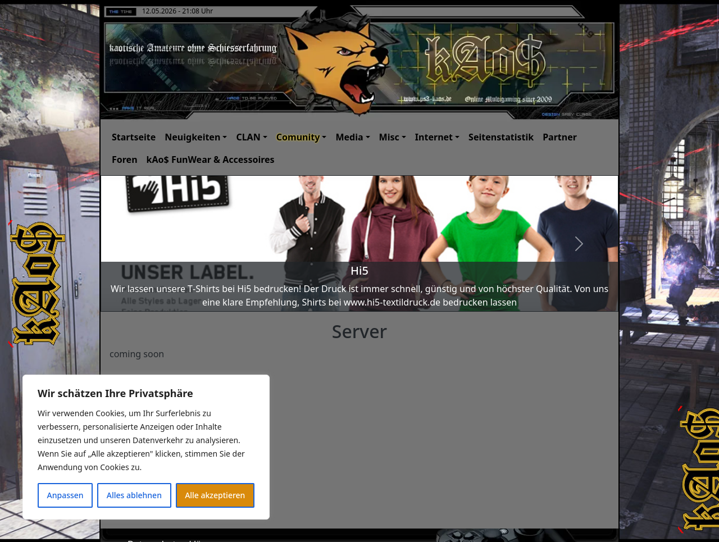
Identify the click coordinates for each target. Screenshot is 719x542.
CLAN (248, 137)
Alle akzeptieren (215, 495)
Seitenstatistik (501, 137)
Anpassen (65, 495)
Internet (434, 137)
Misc (389, 137)
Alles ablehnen (134, 495)
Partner (560, 137)
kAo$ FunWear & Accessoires (211, 159)
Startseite (134, 137)
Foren (125, 159)
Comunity (298, 137)
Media (349, 137)
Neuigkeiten (192, 137)
